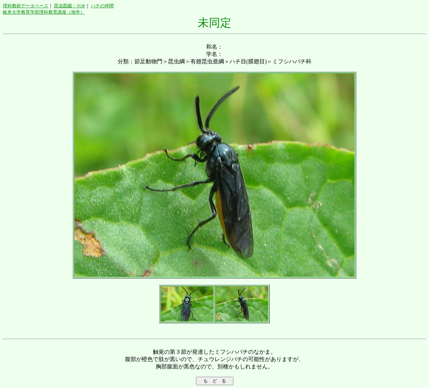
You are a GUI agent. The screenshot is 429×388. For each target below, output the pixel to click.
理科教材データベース (25, 5)
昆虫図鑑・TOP (69, 5)
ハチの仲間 (102, 5)
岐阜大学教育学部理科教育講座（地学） (44, 12)
